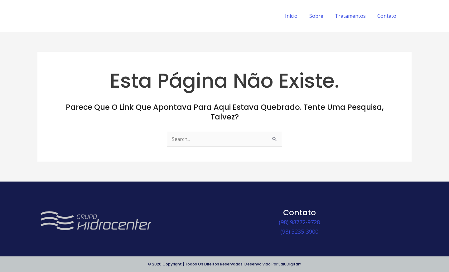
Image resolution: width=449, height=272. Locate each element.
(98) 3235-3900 (299, 231)
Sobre (320, 15)
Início (297, 15)
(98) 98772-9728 (299, 222)
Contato (387, 15)
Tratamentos (352, 15)
